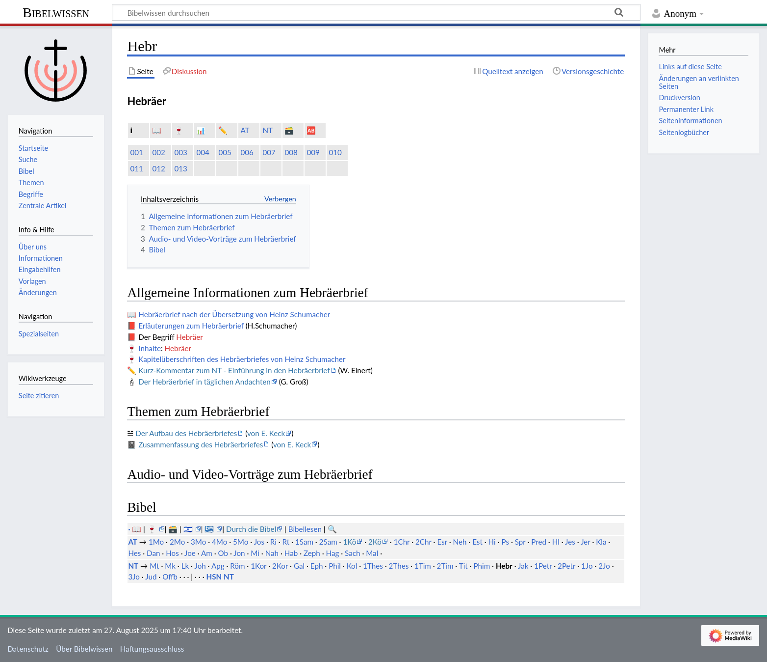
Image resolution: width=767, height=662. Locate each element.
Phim (481, 565)
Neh (460, 541)
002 (158, 152)
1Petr (543, 565)
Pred (538, 541)
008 (290, 152)
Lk (185, 565)
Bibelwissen (56, 12)
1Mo (156, 541)
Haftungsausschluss (152, 648)
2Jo (604, 565)
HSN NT (220, 576)
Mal (372, 553)
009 (313, 152)
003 (180, 152)
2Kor (280, 565)
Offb (170, 576)
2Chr (423, 541)
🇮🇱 (189, 528)
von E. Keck (266, 433)
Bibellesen (305, 528)
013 (180, 168)
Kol (352, 565)
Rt (286, 541)
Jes (570, 541)
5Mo (240, 541)
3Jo (134, 576)
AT (244, 130)
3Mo (198, 541)
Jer (585, 541)
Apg (218, 565)
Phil (335, 565)
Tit (463, 565)
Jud (150, 576)
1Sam (304, 541)
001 (136, 152)
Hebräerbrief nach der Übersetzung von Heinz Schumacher (234, 314)
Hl (556, 541)
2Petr (566, 565)
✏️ (223, 130)
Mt (154, 565)
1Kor (258, 565)
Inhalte (149, 348)
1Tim (422, 565)
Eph (316, 565)
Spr (520, 541)
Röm (237, 565)
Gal (299, 565)
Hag (332, 553)
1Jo (587, 565)
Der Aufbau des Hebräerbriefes (186, 433)
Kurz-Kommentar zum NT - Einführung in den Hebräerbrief (234, 370)
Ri (273, 541)
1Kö (349, 541)
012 (158, 168)
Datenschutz (28, 648)
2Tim (445, 565)
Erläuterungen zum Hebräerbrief (191, 325)
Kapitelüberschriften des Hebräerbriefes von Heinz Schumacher (241, 359)
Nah (272, 553)
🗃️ (289, 130)
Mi (255, 553)
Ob (223, 553)
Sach (352, 553)
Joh (199, 565)
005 (224, 152)
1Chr (402, 541)
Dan (153, 553)
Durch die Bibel (251, 528)
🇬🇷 (210, 528)
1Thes (373, 565)
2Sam (328, 541)
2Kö (375, 541)
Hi (492, 541)
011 (136, 168)
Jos (259, 541)
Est (477, 541)
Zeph (312, 553)
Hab (291, 553)
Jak (523, 565)
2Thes (399, 565)
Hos (172, 553)
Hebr (504, 565)
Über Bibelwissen (84, 648)
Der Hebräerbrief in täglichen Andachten (204, 381)
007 (268, 152)
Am (206, 553)
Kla (601, 541)
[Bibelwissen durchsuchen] (376, 12)
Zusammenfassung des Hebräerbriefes (200, 444)
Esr (442, 541)
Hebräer (189, 336)
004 (202, 152)
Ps (505, 541)
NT (267, 130)
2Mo (177, 541)
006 (246, 152)
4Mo (219, 541)
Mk (170, 565)
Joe (190, 553)
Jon (239, 553)
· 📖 (135, 528)
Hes (134, 553)
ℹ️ (131, 130)
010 (335, 152)
